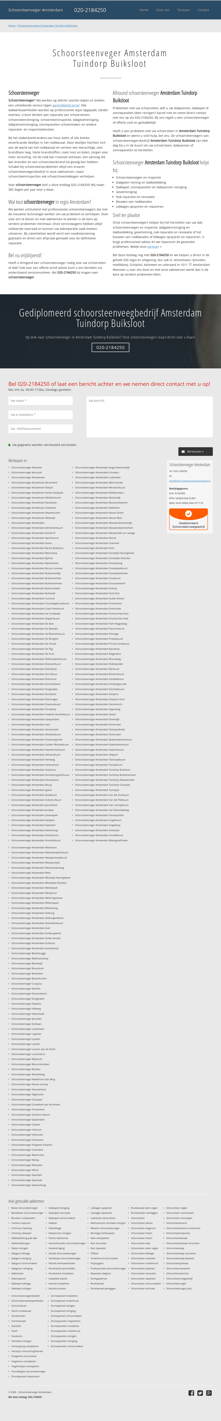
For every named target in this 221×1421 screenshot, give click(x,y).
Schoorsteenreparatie (178, 1268)
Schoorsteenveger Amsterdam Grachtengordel (36, 739)
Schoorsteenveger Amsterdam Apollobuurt (35, 537)
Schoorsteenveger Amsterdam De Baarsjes (34, 628)
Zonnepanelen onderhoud (65, 1330)
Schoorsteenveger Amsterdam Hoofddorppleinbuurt (40, 774)
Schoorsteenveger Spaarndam (28, 1119)
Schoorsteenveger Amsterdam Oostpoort (98, 578)
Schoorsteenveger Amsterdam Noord (95, 537)
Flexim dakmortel (58, 1238)
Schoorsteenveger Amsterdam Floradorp (33, 709)
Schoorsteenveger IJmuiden (26, 1018)
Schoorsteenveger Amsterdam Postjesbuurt (99, 638)
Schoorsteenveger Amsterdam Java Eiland (34, 805)
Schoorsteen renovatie (143, 1273)
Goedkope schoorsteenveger (64, 1258)
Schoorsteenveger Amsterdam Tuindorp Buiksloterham (105, 774)
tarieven (153, 247)
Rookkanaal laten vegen (144, 1207)
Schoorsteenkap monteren (181, 1253)
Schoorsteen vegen (176, 1207)
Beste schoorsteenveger (24, 1207)
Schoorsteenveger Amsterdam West (31, 872)
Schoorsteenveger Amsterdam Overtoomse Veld (101, 618)
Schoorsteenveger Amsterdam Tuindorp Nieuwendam (104, 779)
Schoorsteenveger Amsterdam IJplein (31, 790)
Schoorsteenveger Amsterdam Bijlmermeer (35, 563)
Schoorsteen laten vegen (144, 1248)
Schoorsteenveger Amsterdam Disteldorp (34, 668)
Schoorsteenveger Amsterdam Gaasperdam (35, 719)
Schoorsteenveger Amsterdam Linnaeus (97, 472)
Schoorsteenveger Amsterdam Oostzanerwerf (100, 583)
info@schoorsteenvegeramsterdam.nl (190, 480)
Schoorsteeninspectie (178, 1233)
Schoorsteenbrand (176, 1223)
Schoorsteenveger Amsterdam (35, 9)
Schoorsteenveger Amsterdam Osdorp (96, 588)
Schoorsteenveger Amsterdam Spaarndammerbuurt (103, 739)
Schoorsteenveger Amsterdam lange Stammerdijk (102, 467)
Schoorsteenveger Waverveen (27, 1154)
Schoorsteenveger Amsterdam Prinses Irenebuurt (102, 643)
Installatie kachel (58, 1278)
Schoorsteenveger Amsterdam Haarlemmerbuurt (38, 749)
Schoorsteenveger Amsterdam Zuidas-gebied (36, 933)
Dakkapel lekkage (21, 1283)
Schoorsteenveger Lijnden (25, 1039)
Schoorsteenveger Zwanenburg (28, 1185)
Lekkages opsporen (101, 1207)
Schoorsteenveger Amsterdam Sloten (95, 714)
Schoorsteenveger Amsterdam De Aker (32, 623)
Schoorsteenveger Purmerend (27, 1109)
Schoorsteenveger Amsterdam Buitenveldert (35, 588)
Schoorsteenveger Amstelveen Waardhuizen (35, 512)
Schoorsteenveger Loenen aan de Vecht (33, 1049)
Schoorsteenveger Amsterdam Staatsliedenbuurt (102, 744)
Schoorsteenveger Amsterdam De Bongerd (34, 638)
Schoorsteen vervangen (179, 1218)
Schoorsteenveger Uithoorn (26, 1129)
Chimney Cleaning (21, 1228)
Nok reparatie (98, 1248)
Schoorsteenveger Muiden (25, 1069)
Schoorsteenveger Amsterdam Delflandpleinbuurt (38, 659)
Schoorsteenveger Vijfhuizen (27, 1134)
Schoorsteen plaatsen (143, 1268)
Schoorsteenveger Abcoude (26, 472)
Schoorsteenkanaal (176, 1238)
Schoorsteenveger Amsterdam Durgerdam (34, 689)
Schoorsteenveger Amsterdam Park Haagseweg (101, 623)
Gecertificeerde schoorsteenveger (67, 1243)
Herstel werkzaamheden (62, 1263)
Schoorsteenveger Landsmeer (27, 1028)
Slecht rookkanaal (21, 1310)
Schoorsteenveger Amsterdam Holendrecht (35, 764)
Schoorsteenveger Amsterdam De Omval (33, 643)
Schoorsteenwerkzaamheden (27, 1300)
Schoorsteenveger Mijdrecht (26, 1059)
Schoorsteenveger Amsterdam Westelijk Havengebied (40, 877)
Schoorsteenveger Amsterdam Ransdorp (97, 648)
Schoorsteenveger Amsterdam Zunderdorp (35, 948)
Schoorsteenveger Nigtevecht (27, 1094)
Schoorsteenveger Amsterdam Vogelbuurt (98, 820)
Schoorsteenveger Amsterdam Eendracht (33, 694)
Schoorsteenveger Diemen (25, 988)
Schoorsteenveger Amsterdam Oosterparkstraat (101, 573)
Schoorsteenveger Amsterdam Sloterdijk (97, 719)
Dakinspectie (18, 1278)
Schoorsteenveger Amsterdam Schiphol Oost (100, 699)
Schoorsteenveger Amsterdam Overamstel (98, 603)
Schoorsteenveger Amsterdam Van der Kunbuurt (102, 794)
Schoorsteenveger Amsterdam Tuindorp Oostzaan (102, 784)
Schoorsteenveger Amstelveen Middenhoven (36, 497)
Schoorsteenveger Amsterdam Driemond (33, 679)
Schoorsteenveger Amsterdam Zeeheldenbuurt (37, 923)
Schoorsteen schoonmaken (146, 1283)
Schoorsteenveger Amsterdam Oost (94, 548)
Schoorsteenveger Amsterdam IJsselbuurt (34, 794)
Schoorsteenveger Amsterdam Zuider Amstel (35, 938)
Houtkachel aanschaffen (62, 1268)
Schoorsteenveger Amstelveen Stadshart (33, 507)
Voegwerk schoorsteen (24, 1356)
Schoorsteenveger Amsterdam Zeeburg (32, 913)
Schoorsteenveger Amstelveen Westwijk (33, 517)
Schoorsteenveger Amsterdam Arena (31, 543)
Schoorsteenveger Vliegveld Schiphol (31, 1144)
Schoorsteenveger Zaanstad (26, 1180)
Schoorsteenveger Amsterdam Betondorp (34, 553)
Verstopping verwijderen (25, 1346)
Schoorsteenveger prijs (179, 1288)
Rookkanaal (97, 1283)
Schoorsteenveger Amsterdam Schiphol (97, 694)
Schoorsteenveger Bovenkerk (27, 968)
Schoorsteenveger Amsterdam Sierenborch (98, 704)
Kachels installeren (59, 1283)
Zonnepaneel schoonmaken (66, 1315)
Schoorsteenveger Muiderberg (28, 1074)
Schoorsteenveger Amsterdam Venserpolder (99, 815)
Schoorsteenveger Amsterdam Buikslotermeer (36, 583)
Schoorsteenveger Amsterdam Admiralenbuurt (37, 527)
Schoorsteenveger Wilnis (25, 1170)
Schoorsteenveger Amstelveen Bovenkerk (34, 482)
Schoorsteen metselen (143, 1258)
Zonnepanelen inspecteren (65, 1321)
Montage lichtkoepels (102, 1233)
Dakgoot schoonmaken (24, 1263)
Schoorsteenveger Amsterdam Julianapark (34, 815)
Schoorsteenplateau (177, 1263)
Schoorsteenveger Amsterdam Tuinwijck (97, 790)
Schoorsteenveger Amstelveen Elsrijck (32, 487)
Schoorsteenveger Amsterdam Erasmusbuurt (36, 704)
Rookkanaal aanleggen (103, 1288)
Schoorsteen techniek (143, 1288)
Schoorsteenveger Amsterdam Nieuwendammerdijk (103, 522)
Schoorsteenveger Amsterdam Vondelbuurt (99, 835)
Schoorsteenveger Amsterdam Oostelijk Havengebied (104, 553)
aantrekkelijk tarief (66, 105)
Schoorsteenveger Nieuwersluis (28, 1089)
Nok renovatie (98, 1243)
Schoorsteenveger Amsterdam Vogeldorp (98, 825)
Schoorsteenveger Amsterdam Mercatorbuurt (100, 487)
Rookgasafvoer (99, 1278)
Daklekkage (55, 1228)
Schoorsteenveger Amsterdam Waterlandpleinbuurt (39, 852)
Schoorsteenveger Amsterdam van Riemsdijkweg (102, 810)
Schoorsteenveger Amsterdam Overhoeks (98, 608)
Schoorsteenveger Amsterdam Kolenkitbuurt (36, 840)
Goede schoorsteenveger (62, 1253)
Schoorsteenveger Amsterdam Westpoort (34, 892)
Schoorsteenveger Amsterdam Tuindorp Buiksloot (47, 25)
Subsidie (16, 1326)
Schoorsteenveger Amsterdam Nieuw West (98, 517)
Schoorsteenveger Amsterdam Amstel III (33, 532)
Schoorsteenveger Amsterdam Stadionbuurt (99, 749)
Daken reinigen (19, 1248)
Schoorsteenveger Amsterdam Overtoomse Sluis (101, 613)
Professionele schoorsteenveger (108, 1268)
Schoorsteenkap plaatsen (180, 1258)
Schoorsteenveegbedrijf (179, 1278)
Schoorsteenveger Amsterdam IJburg (31, 784)
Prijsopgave (97, 1263)
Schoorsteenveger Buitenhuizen (29, 978)
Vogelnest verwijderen (23, 1361)
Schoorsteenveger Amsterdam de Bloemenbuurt (38, 633)
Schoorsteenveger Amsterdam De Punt (32, 653)
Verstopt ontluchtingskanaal (27, 1351)
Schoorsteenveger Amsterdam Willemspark (35, 902)
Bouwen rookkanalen (23, 1218)
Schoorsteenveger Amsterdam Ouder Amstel (99, 598)
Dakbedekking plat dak (24, 1238)
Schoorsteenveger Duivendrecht (29, 993)
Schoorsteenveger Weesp (25, 1159)
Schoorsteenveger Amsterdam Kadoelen (33, 825)
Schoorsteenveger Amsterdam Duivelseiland (35, 684)
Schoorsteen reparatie (143, 1278)
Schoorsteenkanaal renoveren (182, 1243)
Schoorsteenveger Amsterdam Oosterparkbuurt (101, 568)
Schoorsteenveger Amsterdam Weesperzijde (35, 862)
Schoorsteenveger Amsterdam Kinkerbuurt (35, 835)
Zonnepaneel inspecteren (25, 1376)
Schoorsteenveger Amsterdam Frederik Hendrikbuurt (40, 714)
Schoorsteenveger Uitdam (25, 1124)
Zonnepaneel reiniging (63, 1310)
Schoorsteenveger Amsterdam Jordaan (32, 810)
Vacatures (16, 1336)
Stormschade (18, 1321)
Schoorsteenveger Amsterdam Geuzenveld (34, 729)
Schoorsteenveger (176, 1283)
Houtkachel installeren (61, 1273)
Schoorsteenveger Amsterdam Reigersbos (98, 653)
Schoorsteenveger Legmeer (26, 1033)
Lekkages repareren (101, 1212)
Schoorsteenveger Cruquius (26, 983)
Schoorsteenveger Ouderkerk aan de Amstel (35, 1104)
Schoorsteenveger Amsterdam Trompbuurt (98, 764)
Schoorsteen (138, 1218)
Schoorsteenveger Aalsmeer (26, 467)
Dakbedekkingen (20, 1243)
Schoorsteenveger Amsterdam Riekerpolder (99, 663)
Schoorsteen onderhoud (144, 1263)
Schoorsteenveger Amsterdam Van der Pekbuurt (101, 799)
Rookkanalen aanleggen (144, 1212)
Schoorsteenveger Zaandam (26, 1174)
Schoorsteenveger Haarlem (26, 1003)
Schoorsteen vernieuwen (180, 1212)
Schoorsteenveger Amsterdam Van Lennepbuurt (101, 805)
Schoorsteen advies (142, 1223)
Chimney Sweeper (21, 1233)
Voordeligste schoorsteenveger (28, 1371)
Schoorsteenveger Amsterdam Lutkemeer (98, 477)
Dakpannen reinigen (60, 1233)
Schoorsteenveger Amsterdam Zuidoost (33, 943)
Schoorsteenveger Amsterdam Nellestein (97, 507)
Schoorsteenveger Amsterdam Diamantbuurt (36, 663)
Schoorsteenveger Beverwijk (27, 963)
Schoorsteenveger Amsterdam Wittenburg (34, 908)
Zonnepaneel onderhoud (65, 1300)
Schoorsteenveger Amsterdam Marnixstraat (99, 482)
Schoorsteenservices (177, 1273)
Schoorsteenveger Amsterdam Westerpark (34, 887)
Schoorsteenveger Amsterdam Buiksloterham (36, 578)
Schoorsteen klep (140, 1243)
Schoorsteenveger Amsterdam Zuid (30, 928)
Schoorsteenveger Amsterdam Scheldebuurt (99, 679)
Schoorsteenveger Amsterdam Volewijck (97, 830)
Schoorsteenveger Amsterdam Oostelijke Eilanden (102, 558)
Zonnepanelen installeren (65, 1326)
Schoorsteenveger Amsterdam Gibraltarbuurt (36, 734)
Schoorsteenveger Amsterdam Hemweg (33, 759)
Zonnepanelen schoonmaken (67, 1346)
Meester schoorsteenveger (105, 1228)
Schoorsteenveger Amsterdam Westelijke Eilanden (39, 882)
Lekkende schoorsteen (103, 1218)
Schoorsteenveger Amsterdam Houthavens (35, 779)
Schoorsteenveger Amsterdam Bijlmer (32, 558)
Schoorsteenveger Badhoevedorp (29, 958)
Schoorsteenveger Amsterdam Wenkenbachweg (37, 867)
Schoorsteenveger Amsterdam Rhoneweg (98, 659)
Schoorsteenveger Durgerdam (27, 998)
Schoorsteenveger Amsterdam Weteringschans (37, 897)
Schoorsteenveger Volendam (27, 1149)
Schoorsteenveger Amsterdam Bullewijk (33, 593)
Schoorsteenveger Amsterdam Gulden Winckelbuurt (40, 744)
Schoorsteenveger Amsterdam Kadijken (33, 820)
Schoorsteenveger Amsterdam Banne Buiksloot (37, 548)
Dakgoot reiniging (21, 1258)
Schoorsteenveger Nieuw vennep (29, 1084)
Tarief (14, 1330)
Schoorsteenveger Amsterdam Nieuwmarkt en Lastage (105, 532)
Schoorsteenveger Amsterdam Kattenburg (34, 830)
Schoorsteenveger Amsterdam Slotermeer (98, 724)
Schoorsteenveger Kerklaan (26, 1023)
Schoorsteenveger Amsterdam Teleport (96, 754)
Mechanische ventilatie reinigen (108, 1223)
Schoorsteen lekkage (142, 1253)
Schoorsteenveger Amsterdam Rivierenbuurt (99, 674)
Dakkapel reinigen (21, 1288)
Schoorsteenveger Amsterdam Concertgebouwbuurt (40, 603)
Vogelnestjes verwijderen (25, 1366)
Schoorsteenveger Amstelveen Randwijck (34, 502)
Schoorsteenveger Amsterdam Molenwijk (98, 497)
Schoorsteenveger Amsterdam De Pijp (32, 648)
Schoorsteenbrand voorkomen (183, 1228)
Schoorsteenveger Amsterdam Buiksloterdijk (35, 573)
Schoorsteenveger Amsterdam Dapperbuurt (35, 618)
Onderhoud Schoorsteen (104, 1258)
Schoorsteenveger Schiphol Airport (30, 1114)
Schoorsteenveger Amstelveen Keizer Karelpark (37, 492)
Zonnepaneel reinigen (63, 1305)
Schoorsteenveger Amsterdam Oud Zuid (97, 593)
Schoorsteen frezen (141, 1233)
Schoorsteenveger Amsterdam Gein (30, 724)
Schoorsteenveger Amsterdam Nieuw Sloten (99, 512)
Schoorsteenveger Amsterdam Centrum (33, 598)
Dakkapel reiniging (59, 1207)
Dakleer (53, 1223)
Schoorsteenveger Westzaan (26, 1165)
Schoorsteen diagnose (143, 1228)
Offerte (94, 1253)
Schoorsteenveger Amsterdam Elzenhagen (34, 699)
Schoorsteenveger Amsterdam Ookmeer (97, 543)
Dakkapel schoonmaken (62, 1218)
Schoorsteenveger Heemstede (27, 1013)
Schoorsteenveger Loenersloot (28, 1054)
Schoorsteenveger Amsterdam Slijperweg (97, 709)
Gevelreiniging (57, 1248)
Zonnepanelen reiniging (64, 1341)
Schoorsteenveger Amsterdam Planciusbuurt (99, 628)
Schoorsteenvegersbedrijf (25, 1295)
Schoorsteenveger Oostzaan (26, 1099)
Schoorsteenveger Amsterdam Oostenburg (98, 563)
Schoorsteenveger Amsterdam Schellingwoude (101, 684)
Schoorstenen (19, 1305)
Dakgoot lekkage (20, 1253)
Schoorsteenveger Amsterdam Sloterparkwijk (100, 729)
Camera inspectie (20, 1223)
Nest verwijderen (100, 1238)
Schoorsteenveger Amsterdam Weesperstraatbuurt (39, 857)
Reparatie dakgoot (101, 1273)
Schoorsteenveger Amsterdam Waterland (34, 847)
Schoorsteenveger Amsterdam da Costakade (35, 613)
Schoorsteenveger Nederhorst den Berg (33, 1079)
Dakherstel (17, 1273)
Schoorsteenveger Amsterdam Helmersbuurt (35, 754)
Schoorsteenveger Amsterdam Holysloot (33, 769)
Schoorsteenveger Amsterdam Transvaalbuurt (100, 759)
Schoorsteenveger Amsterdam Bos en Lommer (37, 568)
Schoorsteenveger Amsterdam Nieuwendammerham (104, 527)
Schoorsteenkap (175, 1248)
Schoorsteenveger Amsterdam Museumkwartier (101, 502)
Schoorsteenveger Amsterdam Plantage (97, 633)
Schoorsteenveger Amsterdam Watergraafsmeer (101, 840)
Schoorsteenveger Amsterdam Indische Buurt (36, 799)
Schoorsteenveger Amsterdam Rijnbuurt (97, 668)
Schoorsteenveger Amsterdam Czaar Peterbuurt (37, 608)
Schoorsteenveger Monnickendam (30, 1064)
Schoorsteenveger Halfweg (26, 1008)
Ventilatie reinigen (21, 1341)
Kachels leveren (57, 1288)
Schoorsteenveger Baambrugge (28, 953)
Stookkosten (18, 1315)
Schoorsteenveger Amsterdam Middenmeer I (99, 492)
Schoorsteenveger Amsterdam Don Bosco (34, 674)
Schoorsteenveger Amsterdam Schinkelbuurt (99, 689)
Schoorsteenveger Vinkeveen (27, 1139)
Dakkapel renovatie (59, 1212)
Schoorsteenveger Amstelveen (28, 477)
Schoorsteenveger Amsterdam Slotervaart (98, 734)
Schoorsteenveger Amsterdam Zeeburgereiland (37, 917)
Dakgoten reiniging (21, 1268)
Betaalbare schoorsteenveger (27, 1212)
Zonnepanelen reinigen (64, 1336)
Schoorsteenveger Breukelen (27, 973)
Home (12, 25)
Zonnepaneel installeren (64, 1295)
